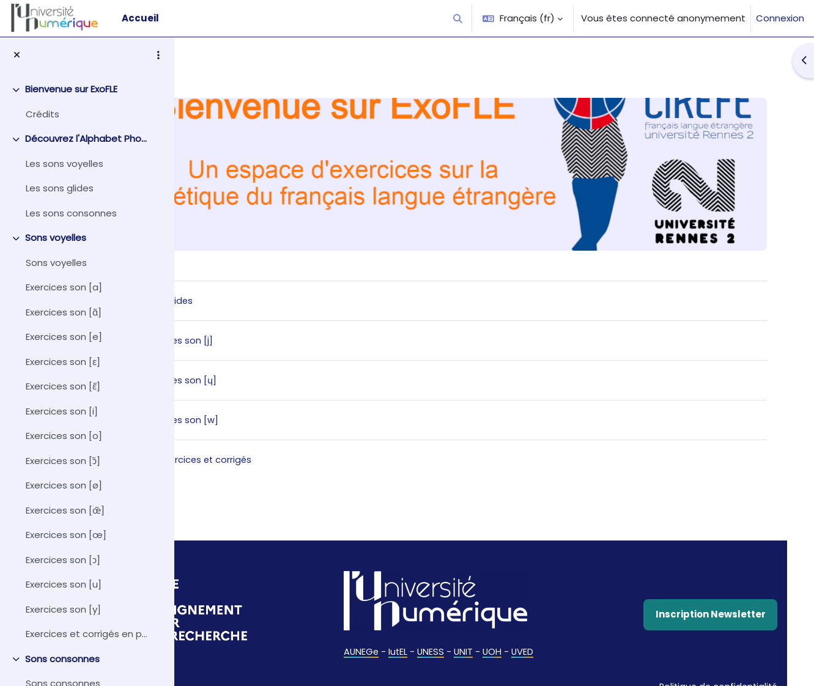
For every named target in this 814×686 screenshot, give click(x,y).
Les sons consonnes (71, 213)
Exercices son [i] (62, 411)
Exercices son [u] (64, 584)
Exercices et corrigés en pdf (88, 633)
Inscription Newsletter (694, 605)
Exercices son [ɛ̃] (63, 386)
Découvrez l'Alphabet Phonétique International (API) (87, 138)
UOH (539, 642)
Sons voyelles (55, 237)
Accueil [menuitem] (140, 18)
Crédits (42, 114)
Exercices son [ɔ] (63, 559)
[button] (458, 18)
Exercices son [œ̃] (65, 510)
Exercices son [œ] (66, 534)
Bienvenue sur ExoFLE (71, 89)
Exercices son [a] (64, 287)
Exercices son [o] (64, 435)
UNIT (510, 642)
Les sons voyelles (64, 163)
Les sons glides (60, 188)
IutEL (443, 642)
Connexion (780, 18)
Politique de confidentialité (699, 669)
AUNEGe (406, 642)
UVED (570, 642)
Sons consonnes (62, 658)
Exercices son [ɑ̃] (64, 312)
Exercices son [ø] (64, 485)
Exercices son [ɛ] (63, 361)
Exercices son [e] (64, 336)
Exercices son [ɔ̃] (63, 460)
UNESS (476, 642)
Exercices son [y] (63, 609)
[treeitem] (87, 102)
